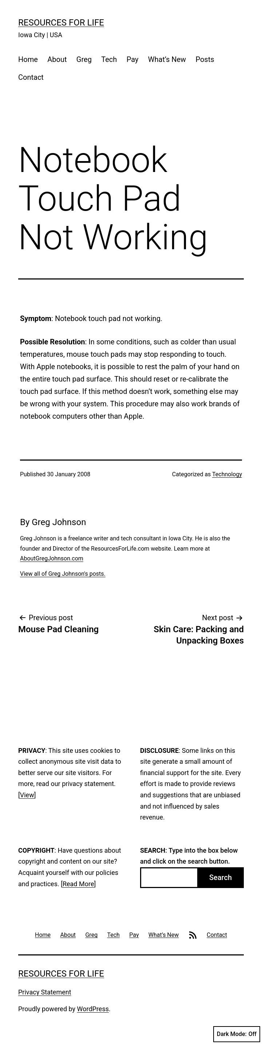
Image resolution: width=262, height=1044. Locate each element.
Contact (31, 77)
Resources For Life (61, 22)
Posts (204, 59)
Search (220, 877)
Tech (109, 59)
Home (28, 59)
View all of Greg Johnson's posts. (63, 573)
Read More (78, 884)
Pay (133, 59)
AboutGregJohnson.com (51, 558)
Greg (84, 59)
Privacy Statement (44, 992)
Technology (227, 474)
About (57, 59)
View (27, 795)
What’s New (167, 59)
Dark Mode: (237, 1034)
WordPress (93, 1009)
